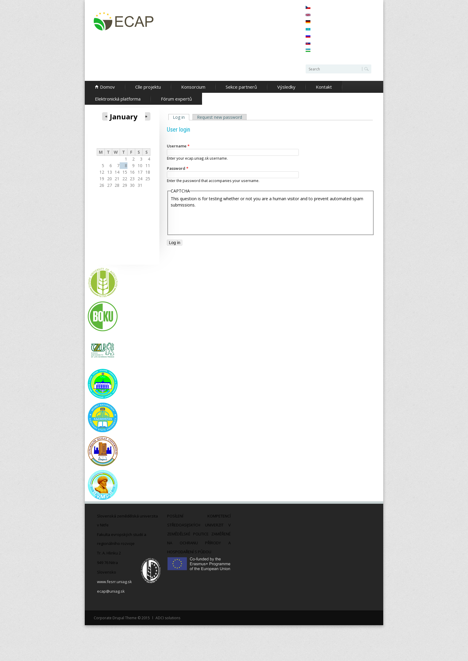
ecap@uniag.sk (111, 591)
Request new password (219, 117)
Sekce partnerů (241, 87)
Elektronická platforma (118, 99)
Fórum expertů (176, 99)
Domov (107, 87)
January (124, 116)
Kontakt (324, 87)
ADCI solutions (168, 617)
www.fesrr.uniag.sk (114, 581)
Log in (181, 117)
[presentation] (216, 219)
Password (177, 168)
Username (178, 146)
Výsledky (286, 87)
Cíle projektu (148, 87)
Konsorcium (193, 87)
